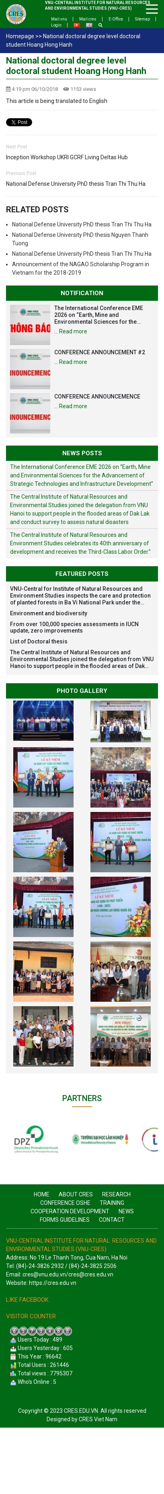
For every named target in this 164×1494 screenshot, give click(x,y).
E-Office (116, 19)
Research (116, 1194)
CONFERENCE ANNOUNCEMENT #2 (99, 352)
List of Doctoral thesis (39, 641)
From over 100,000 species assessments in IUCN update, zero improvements (74, 627)
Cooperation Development (70, 1211)
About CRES (76, 1194)
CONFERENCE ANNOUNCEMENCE (97, 396)
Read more (73, 331)
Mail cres (87, 19)
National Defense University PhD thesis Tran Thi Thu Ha (76, 184)
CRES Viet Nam (98, 1419)
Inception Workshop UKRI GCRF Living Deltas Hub (67, 157)
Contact (112, 1220)
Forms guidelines (65, 1220)
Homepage (20, 36)
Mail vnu (59, 19)
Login (56, 25)
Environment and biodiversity (48, 613)
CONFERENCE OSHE (65, 1203)
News (126, 1211)
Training (112, 1203)
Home (41, 1194)
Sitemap (142, 19)
